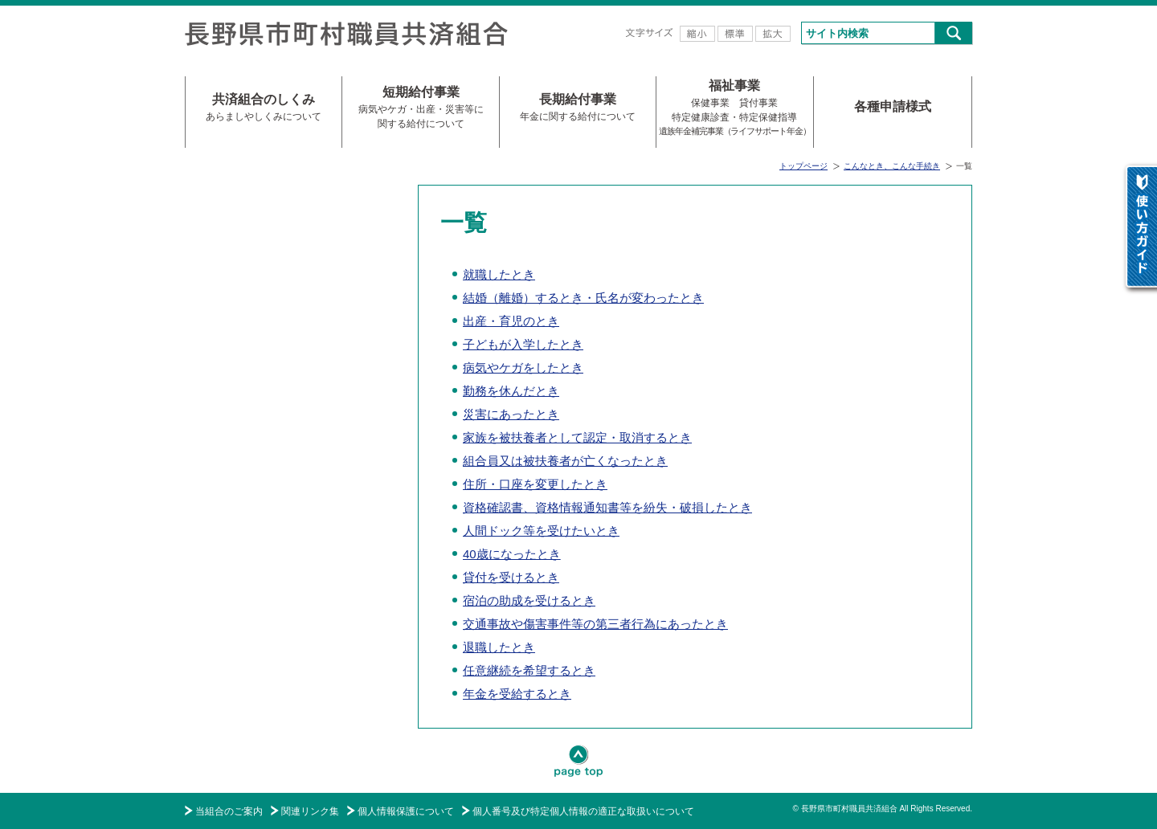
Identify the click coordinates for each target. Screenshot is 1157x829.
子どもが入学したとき (523, 344)
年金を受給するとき (517, 693)
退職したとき (499, 647)
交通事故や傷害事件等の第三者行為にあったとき (595, 624)
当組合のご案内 (229, 811)
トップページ (803, 165)
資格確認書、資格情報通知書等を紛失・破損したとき (607, 507)
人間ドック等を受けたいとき (541, 530)
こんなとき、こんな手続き (892, 165)
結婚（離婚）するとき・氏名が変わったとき (583, 297)
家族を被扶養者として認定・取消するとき (577, 437)
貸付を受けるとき (511, 577)
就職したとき (499, 274)
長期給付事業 (578, 108)
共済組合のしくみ (263, 108)
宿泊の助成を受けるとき (529, 600)
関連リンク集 (310, 811)
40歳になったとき (512, 554)
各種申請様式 (892, 106)
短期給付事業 (421, 108)
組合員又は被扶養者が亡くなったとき (565, 461)
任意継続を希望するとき (529, 670)
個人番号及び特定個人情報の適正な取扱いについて (583, 811)
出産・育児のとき (511, 321)
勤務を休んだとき (511, 391)
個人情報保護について (406, 811)
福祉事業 (734, 108)
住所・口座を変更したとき (535, 484)
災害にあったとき (511, 414)
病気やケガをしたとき (523, 367)
